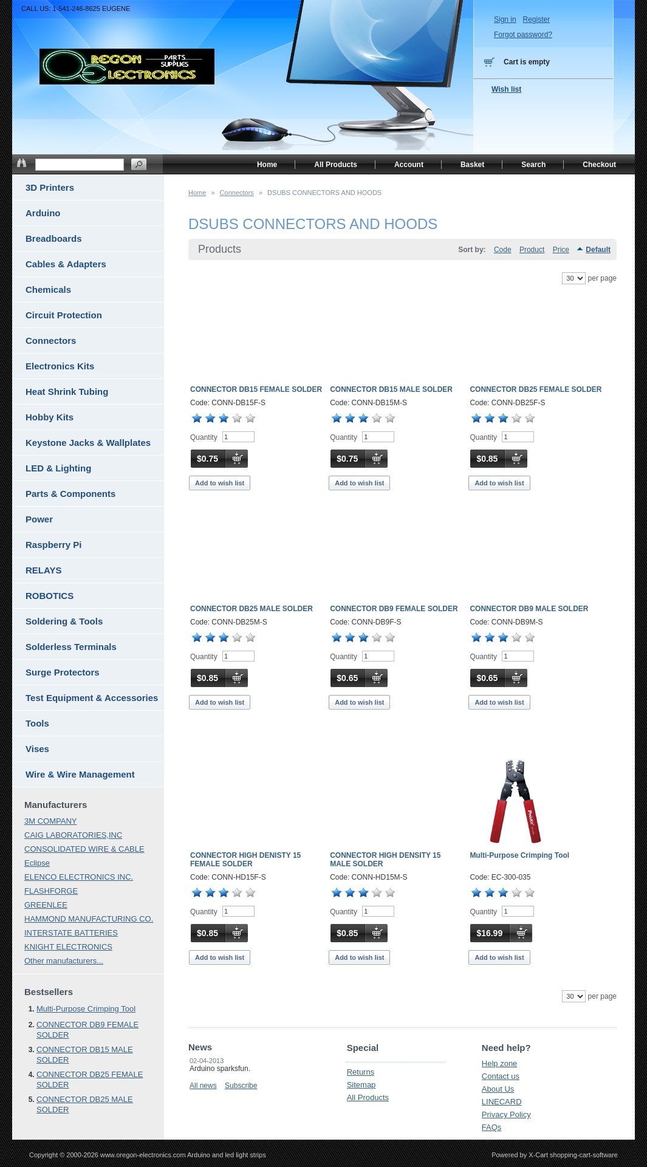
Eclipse (37, 863)
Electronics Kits (60, 366)
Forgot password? (523, 34)
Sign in (505, 19)
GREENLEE (45, 904)
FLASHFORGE (51, 890)
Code (503, 249)
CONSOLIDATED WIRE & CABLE (84, 849)
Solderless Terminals (71, 647)
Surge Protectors (63, 672)
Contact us (500, 1076)
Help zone (500, 1063)
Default (598, 249)
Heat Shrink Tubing (67, 391)
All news (203, 1085)
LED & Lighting (58, 468)
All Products (368, 1097)
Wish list (506, 89)
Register (536, 19)
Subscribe (241, 1085)
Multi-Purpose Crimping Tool (519, 855)
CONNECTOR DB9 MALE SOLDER (529, 608)
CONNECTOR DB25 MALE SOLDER (251, 608)
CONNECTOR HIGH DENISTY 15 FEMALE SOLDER (245, 859)
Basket (472, 164)
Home (197, 192)
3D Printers (50, 187)
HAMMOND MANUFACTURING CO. (88, 918)
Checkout (599, 164)
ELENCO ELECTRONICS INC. (78, 876)
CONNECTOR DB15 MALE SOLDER (391, 389)
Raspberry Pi (54, 544)
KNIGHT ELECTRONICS (68, 946)
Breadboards (54, 238)
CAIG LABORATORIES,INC (73, 835)
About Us (498, 1088)
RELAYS (43, 570)
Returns (361, 1071)
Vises (37, 749)
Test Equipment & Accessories (92, 698)
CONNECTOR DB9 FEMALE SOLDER (393, 608)
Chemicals (48, 289)
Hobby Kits (50, 417)
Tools (37, 723)
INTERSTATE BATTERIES (71, 932)
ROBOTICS (50, 595)
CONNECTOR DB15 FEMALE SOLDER (256, 389)
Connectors (237, 192)
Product (531, 249)
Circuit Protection (64, 315)
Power (39, 519)
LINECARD (502, 1101)
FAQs (492, 1127)
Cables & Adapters (66, 264)
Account (408, 164)
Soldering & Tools (64, 621)
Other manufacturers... (63, 960)
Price (561, 249)
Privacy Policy (506, 1114)
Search (533, 164)
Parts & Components (70, 493)
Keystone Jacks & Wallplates (88, 442)
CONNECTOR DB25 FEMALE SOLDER (535, 389)
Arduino (43, 213)
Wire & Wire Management (80, 774)
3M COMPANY (50, 821)
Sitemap (361, 1084)
